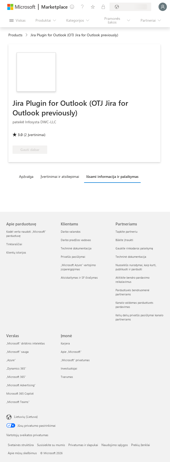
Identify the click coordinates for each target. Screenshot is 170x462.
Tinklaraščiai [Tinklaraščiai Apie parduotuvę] (14, 244)
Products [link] (15, 34)
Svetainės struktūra (21, 445)
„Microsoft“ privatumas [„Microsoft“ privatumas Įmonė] (75, 360)
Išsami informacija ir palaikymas (112, 176)
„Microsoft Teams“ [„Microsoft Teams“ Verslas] (17, 402)
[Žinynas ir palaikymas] (82, 7)
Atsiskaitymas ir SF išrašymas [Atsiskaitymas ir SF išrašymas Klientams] (79, 277)
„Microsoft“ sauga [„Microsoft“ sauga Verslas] (17, 352)
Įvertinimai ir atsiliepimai (60, 176)
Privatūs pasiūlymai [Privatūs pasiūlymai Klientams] (73, 257)
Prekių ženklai (140, 445)
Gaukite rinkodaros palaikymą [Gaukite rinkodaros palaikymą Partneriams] (134, 248)
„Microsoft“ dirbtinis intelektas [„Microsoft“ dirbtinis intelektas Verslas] (25, 343)
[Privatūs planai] (103, 7)
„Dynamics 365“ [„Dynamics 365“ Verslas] (16, 368)
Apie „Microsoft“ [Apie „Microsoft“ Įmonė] (71, 352)
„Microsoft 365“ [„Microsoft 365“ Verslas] (16, 377)
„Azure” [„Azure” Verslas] (11, 360)
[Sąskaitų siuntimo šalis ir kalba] (130, 7)
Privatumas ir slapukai (83, 445)
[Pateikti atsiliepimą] (72, 7)
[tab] (27, 176)
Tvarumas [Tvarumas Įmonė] (67, 377)
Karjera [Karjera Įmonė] (65, 343)
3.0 (20, 134)
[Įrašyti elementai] (93, 7)
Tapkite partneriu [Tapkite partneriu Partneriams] (126, 231)
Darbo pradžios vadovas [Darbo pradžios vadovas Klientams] (76, 240)
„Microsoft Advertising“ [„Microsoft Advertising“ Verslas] (20, 385)
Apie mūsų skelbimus (22, 453)
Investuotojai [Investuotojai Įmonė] (69, 368)
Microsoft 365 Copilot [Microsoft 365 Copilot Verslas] (20, 393)
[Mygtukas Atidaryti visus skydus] (17, 20)
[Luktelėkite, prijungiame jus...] (162, 7)
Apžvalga (26, 176)
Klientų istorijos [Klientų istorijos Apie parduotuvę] (16, 252)
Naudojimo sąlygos (114, 445)
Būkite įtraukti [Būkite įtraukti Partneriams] (124, 240)
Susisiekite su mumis (51, 445)
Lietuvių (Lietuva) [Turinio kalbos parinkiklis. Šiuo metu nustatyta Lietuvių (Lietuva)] (26, 416)
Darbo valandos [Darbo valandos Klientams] (71, 231)
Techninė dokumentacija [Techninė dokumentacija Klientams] (76, 248)
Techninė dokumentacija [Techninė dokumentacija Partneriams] (131, 257)
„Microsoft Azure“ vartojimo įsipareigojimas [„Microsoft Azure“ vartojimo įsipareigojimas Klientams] (78, 267)
